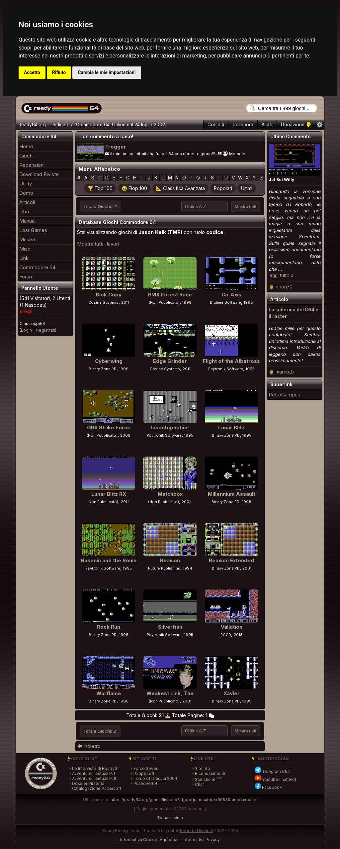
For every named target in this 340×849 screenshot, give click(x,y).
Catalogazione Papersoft (96, 788)
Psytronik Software (225, 369)
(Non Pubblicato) (164, 302)
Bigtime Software (225, 302)
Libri (24, 211)
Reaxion (170, 560)
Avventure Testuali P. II (94, 778)
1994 (187, 568)
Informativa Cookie (138, 839)
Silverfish (170, 627)
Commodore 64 (37, 267)
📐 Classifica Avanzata (180, 188)
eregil (26, 311)
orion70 (284, 286)
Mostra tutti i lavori (98, 244)
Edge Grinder (170, 361)
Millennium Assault (231, 494)
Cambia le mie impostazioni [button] (106, 72)
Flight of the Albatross (231, 361)
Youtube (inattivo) (275, 779)
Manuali (28, 221)
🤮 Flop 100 (134, 188)
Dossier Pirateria (88, 783)
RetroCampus (284, 394)
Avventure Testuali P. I (93, 773)
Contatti (216, 124)
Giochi (26, 156)
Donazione (296, 124)
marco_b (285, 371)
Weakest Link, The (170, 693)
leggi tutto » (281, 275)
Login (26, 330)
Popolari (223, 188)
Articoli (27, 202)
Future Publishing (164, 568)
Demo (26, 193)
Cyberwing (109, 361)
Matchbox (170, 494)
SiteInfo (202, 768)
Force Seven (145, 768)
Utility (25, 183)
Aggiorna (168, 839)
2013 (238, 634)
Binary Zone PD (103, 369)
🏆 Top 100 (100, 188)
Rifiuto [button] (59, 72)
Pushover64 (145, 783)
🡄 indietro (89, 746)
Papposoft (143, 773)
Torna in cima (170, 817)
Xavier (231, 693)
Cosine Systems (103, 302)
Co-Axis (231, 294)
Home (26, 146)
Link (24, 258)
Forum (26, 276)
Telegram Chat (272, 771)
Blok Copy (109, 294)
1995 (250, 369)
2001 (246, 568)
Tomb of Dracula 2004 (155, 778)
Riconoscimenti (210, 773)
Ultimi (246, 188)
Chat (199, 784)
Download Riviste (39, 174)
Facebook (268, 787)
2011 (125, 302)
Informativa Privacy (201, 839)
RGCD (225, 634)
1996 (123, 634)
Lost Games (33, 230)
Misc (25, 249)
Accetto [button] (32, 72)
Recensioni (31, 165)
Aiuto (267, 124)
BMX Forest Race (170, 294)
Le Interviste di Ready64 (96, 768)
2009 (125, 435)
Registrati (45, 330)
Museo (27, 239)
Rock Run (108, 627)
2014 (125, 501)
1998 (248, 302)
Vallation (231, 627)
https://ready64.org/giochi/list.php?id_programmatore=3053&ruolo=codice (183, 799)
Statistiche (205, 779)
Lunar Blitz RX (108, 494)
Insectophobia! (170, 427)
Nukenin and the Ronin (108, 560)
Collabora (242, 124)
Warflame (108, 693)
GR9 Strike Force (108, 427)
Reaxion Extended (231, 560)
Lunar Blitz (231, 427)
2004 (187, 501)
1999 (187, 302)
